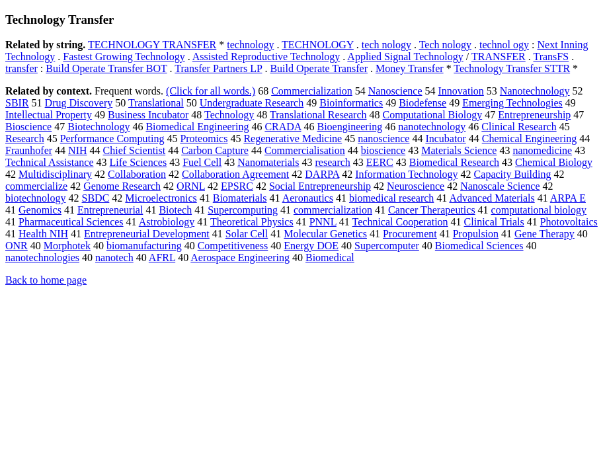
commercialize (36, 186)
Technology (229, 114)
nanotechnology (431, 126)
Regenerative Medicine (292, 138)
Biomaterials (240, 198)
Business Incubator (148, 114)
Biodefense (422, 102)
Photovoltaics (569, 221)
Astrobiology (166, 221)
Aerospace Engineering (240, 257)
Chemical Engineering (529, 138)
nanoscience (383, 138)
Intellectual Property (48, 114)
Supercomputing (243, 210)
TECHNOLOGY (318, 44)
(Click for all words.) (210, 91)
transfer (21, 68)
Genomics (40, 210)
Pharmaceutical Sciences (71, 221)
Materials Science (459, 150)
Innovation (461, 91)
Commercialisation (304, 150)
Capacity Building (512, 174)
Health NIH (43, 233)
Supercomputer (386, 245)
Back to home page (46, 280)
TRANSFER (498, 56)
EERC (379, 162)
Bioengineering (350, 126)
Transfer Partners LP (218, 68)
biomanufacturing (144, 245)
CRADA (282, 126)
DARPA (322, 174)
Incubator (445, 138)
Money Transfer (410, 68)
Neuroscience (415, 186)
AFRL (162, 257)
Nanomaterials (268, 162)
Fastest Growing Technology (123, 56)
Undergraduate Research (251, 102)
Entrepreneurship (534, 114)
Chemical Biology (553, 162)
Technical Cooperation (400, 221)
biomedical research (391, 198)
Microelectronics (160, 198)
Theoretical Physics (252, 221)
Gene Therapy (544, 233)
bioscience (383, 150)
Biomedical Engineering (197, 126)
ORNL (191, 186)
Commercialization (311, 91)
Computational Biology (433, 114)
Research (24, 138)
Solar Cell (246, 233)
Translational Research (318, 114)
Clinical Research (518, 126)
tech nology (386, 44)
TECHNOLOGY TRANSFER (152, 44)
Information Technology (406, 174)
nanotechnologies (42, 257)
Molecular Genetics (325, 233)
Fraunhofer (28, 150)
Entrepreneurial (110, 210)
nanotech (114, 257)
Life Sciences (138, 162)
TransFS (551, 56)
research (332, 162)
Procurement (410, 233)
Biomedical (329, 257)
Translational (156, 102)
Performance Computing (112, 138)
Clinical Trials (494, 221)
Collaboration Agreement (235, 174)
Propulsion (476, 233)
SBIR (17, 102)
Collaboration (137, 174)
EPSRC (237, 186)
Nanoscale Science (500, 186)
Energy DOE (311, 245)
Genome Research (122, 186)
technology (250, 44)
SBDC (96, 198)
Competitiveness (233, 245)
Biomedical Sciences (479, 245)
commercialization (333, 210)
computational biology (538, 210)
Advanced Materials (491, 198)
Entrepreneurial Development (147, 233)
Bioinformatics (351, 102)
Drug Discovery (79, 102)
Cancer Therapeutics (431, 210)
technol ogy (504, 44)
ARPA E (568, 198)
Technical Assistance (49, 162)
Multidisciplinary (55, 174)
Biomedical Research (454, 162)
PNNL (323, 221)
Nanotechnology (535, 91)
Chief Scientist (134, 150)
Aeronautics (307, 198)
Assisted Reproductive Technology (266, 56)
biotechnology (35, 198)
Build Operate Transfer (319, 68)
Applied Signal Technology (405, 56)
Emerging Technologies (512, 102)
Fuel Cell (201, 162)
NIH (77, 150)
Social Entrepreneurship (320, 186)
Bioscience (28, 126)
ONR (16, 245)
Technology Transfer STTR (512, 68)
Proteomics (203, 138)
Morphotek (67, 245)
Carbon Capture (215, 150)
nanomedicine (542, 150)
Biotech (175, 210)
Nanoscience (395, 91)
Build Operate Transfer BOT (106, 68)
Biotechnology (98, 126)
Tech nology (445, 44)
